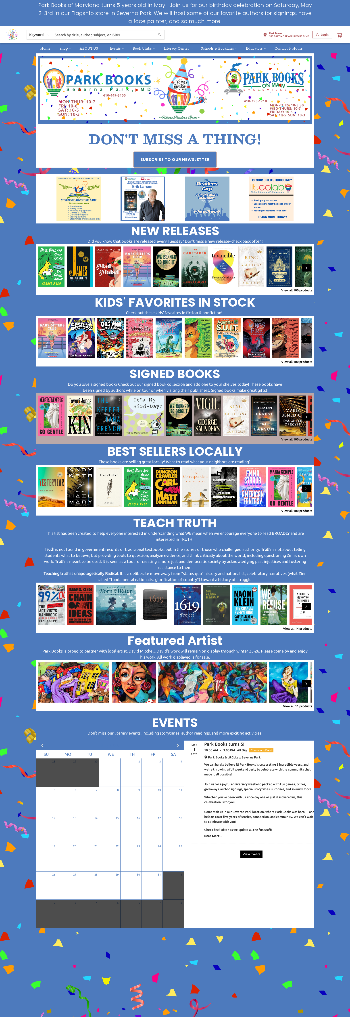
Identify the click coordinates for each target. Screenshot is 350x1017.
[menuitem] (45, 48)
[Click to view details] (51, 266)
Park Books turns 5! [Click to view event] (224, 744)
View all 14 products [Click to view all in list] (297, 628)
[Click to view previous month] (42, 745)
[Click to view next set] (306, 268)
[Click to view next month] (178, 745)
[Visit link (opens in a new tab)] (175, 160)
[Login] (322, 34)
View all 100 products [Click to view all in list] (296, 290)
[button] (286, 35)
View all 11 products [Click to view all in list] (297, 706)
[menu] (175, 48)
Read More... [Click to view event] (213, 836)
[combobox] (39, 34)
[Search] (159, 34)
